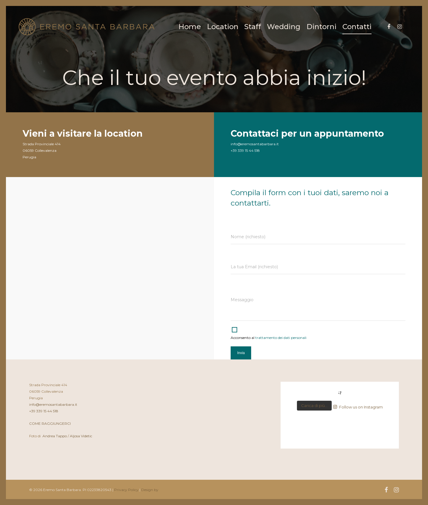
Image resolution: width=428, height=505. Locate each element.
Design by (149, 489)
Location (222, 26)
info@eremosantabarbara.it (53, 404)
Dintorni (321, 26)
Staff (252, 26)
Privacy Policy (126, 489)
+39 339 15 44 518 (43, 411)
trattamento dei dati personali (280, 337)
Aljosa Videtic (81, 436)
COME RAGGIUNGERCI (50, 423)
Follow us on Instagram (358, 407)
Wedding (283, 26)
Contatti (357, 26)
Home (189, 26)
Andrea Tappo (55, 436)
